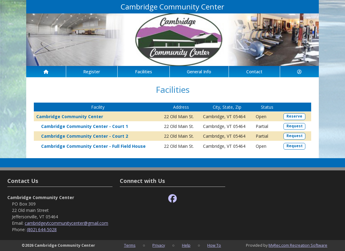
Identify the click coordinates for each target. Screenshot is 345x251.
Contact (254, 72)
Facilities (143, 72)
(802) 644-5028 (42, 229)
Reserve (294, 116)
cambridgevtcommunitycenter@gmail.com (66, 223)
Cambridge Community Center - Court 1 (84, 126)
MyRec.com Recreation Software (298, 245)
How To (214, 245)
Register (91, 72)
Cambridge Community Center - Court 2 (84, 136)
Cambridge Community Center (69, 116)
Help (186, 245)
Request (294, 126)
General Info (199, 72)
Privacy (158, 245)
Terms (130, 245)
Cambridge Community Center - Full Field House (93, 146)
